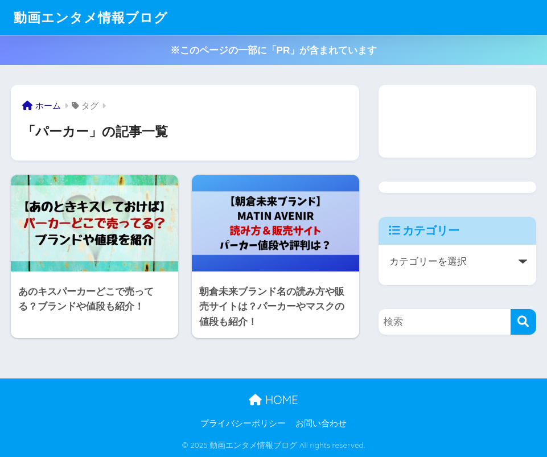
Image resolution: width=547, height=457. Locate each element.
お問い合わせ (321, 423)
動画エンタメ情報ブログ (91, 17)
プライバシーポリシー (243, 423)
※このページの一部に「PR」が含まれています (273, 50)
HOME (273, 400)
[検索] (523, 322)
